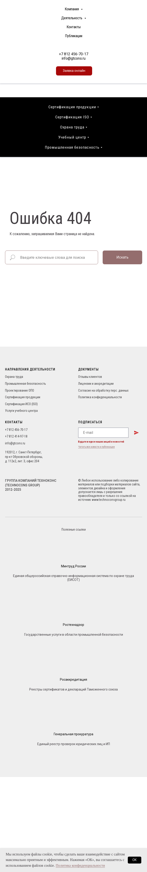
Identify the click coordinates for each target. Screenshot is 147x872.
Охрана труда (14, 377)
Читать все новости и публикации (96, 447)
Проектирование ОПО (19, 390)
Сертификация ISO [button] (72, 117)
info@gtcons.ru (73, 58)
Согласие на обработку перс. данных (103, 390)
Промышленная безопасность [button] (72, 147)
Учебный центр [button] (72, 137)
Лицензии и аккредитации (96, 383)
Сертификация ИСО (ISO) (21, 404)
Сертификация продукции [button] (72, 107)
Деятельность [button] (72, 18)
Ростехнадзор (73, 625)
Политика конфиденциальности (100, 397)
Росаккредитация (73, 679)
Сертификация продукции (22, 397)
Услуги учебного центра (21, 410)
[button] (74, 70)
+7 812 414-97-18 (16, 436)
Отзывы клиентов (90, 377)
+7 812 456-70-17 (73, 54)
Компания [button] (72, 9)
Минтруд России (73, 566)
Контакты (74, 27)
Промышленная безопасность (25, 383)
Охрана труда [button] (72, 127)
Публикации (73, 36)
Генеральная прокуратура (73, 734)
